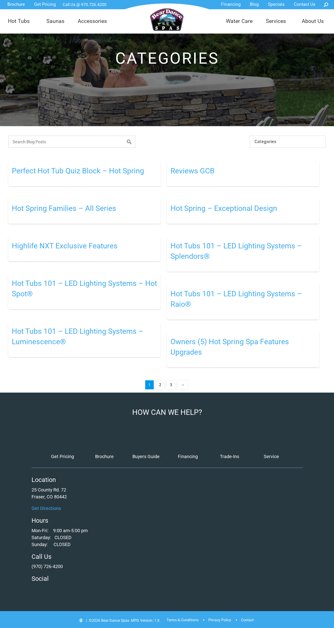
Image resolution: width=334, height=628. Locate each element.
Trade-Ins (229, 456)
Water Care (239, 21)
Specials (276, 4)
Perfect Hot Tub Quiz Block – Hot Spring (78, 170)
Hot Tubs (19, 21)
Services (276, 21)
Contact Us (304, 4)
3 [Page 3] (171, 385)
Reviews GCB (192, 170)
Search (326, 4)
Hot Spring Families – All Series (64, 208)
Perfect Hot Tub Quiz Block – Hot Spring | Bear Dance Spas (167, 20)
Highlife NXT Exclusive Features (65, 245)
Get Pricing (45, 4)
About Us (313, 21)
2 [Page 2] (160, 385)
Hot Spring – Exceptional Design (223, 208)
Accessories (92, 21)
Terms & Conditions (183, 620)
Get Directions (46, 508)
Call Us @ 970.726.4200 (84, 4)
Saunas (55, 21)
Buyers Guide (146, 456)
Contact (247, 620)
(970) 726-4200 (47, 566)
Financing (231, 4)
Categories (265, 141)
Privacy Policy (219, 620)
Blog (254, 4)
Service (271, 456)
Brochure (16, 4)
